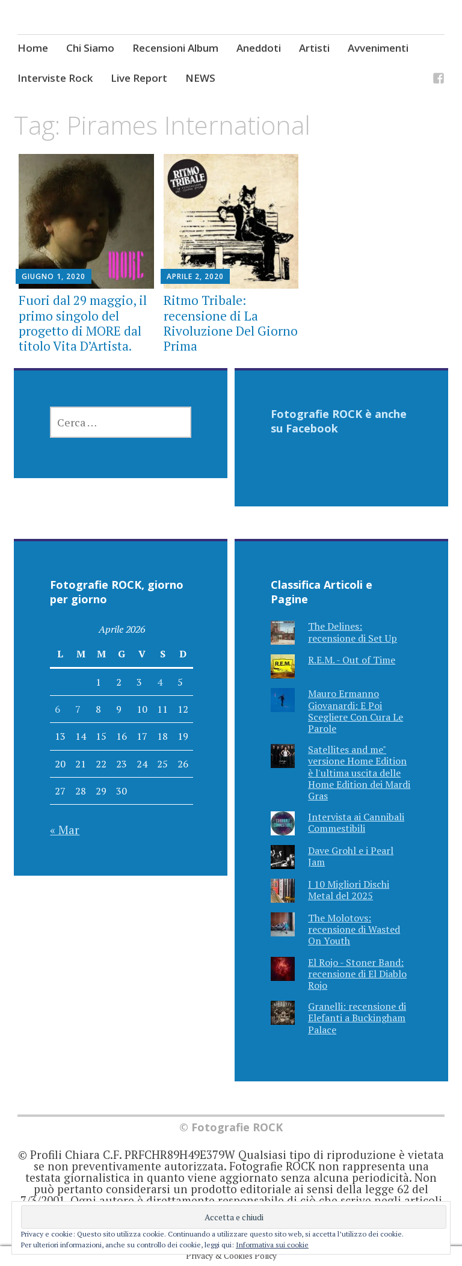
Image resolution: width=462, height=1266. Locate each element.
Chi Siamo (90, 48)
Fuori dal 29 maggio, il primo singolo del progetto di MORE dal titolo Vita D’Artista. (83, 323)
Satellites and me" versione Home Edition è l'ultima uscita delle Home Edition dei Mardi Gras (359, 772)
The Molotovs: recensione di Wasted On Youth (354, 929)
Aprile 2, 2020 (195, 276)
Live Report (139, 78)
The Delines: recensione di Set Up (352, 631)
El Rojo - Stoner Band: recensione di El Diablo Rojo (357, 974)
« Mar (64, 829)
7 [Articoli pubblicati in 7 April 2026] (78, 709)
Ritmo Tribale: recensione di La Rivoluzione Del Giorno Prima (231, 323)
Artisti (314, 48)
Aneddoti (258, 48)
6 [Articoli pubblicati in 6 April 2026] (57, 709)
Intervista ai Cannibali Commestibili (356, 822)
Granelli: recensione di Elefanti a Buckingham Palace (357, 1018)
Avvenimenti (378, 48)
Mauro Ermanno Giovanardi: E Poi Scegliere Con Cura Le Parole (355, 711)
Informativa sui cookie (272, 1244)
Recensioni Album (175, 48)
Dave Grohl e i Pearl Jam (350, 856)
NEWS (200, 78)
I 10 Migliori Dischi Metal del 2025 (348, 889)
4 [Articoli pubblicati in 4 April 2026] (159, 682)
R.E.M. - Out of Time (351, 659)
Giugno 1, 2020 (53, 276)
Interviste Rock (55, 78)
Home (32, 48)
